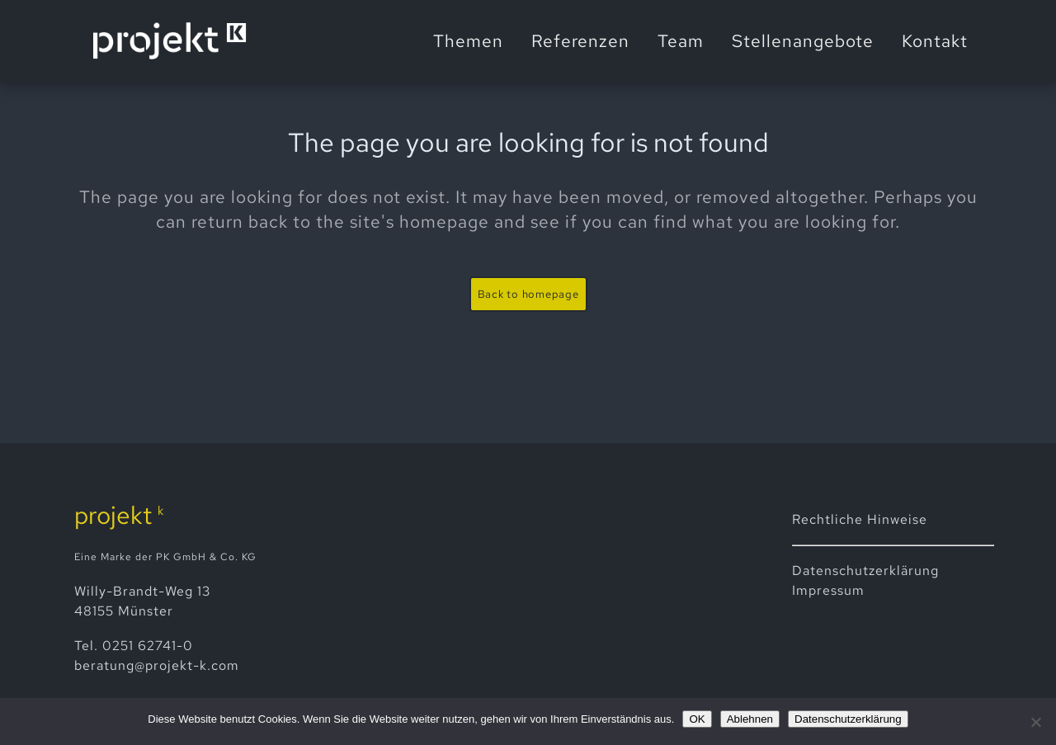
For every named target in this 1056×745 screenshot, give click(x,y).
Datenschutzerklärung (848, 719)
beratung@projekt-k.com (156, 665)
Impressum (828, 590)
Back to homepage (528, 294)
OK (697, 719)
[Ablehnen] (1035, 722)
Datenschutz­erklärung (865, 570)
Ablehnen (750, 719)
